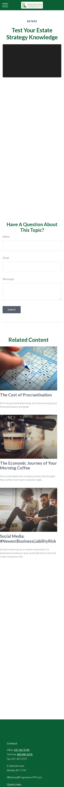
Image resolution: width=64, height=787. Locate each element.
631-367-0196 (22, 750)
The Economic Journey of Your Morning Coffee (28, 465)
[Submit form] (12, 309)
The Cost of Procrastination (26, 394)
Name (6, 236)
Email (6, 258)
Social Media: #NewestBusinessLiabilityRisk (28, 539)
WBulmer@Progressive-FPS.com (24, 777)
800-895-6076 (25, 754)
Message (8, 279)
